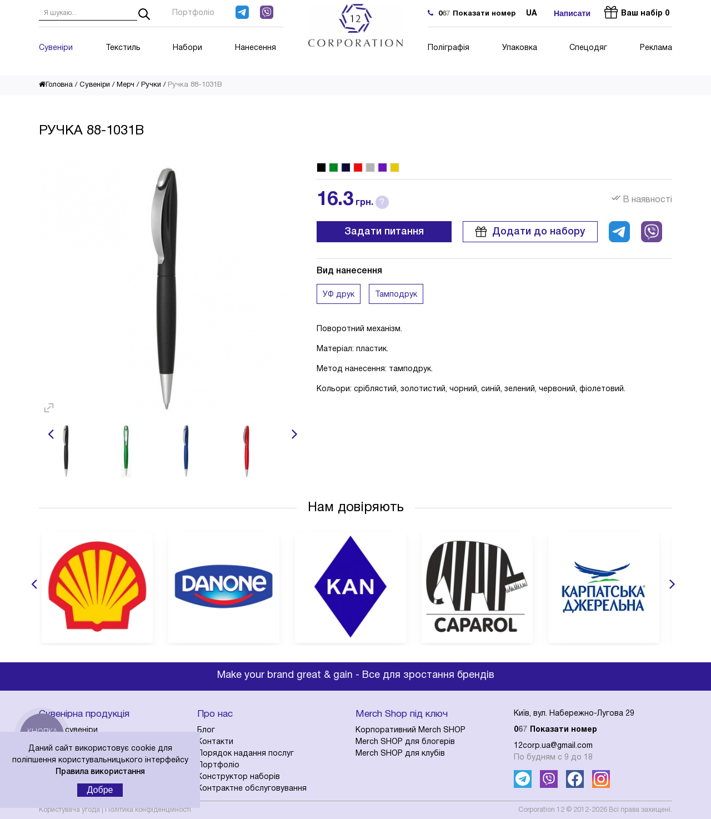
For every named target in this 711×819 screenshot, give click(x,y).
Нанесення (255, 48)
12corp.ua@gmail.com (553, 746)
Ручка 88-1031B (195, 85)
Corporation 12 (541, 810)
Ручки (151, 85)
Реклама (656, 48)
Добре (100, 790)
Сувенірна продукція (84, 714)
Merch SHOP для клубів (400, 753)
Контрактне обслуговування (252, 788)
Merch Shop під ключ (402, 714)
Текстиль (123, 48)
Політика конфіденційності (148, 810)
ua (531, 13)
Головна (56, 85)
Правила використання (100, 772)
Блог (206, 730)
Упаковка (519, 48)
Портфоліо (193, 13)
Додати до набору (530, 231)
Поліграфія (448, 48)
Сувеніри (56, 48)
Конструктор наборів (238, 777)
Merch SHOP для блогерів (405, 742)
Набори (187, 48)
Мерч (125, 85)
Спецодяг (588, 48)
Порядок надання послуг (245, 753)
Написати (572, 13)
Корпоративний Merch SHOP (410, 730)
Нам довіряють (356, 508)
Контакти (215, 742)
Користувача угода (69, 810)
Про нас (215, 714)
